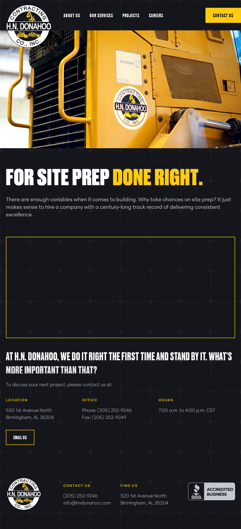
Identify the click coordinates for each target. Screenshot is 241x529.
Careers (156, 15)
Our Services (101, 15)
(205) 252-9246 (114, 409)
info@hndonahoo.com (87, 502)
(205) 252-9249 (109, 417)
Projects (131, 15)
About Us (72, 15)
